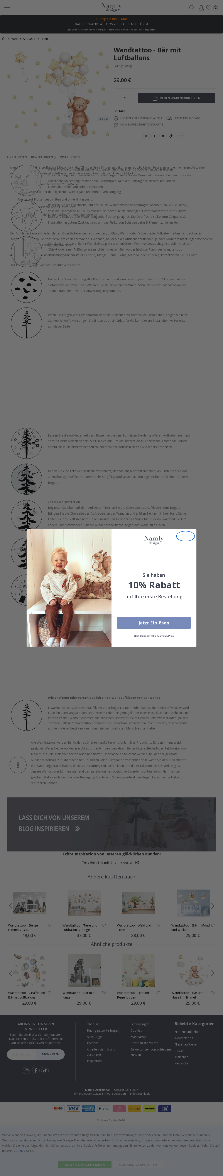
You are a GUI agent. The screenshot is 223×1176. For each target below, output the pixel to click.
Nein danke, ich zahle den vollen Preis (154, 636)
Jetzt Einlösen (154, 623)
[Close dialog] (185, 536)
